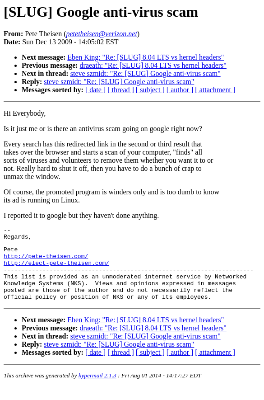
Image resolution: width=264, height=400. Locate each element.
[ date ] (95, 90)
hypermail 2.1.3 (97, 389)
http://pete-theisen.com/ (46, 261)
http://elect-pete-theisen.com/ (56, 269)
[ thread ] (120, 90)
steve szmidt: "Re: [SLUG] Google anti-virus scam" (145, 73)
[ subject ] (150, 90)
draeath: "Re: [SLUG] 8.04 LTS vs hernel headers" (153, 65)
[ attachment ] (215, 90)
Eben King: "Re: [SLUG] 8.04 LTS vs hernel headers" (145, 57)
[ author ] (180, 90)
